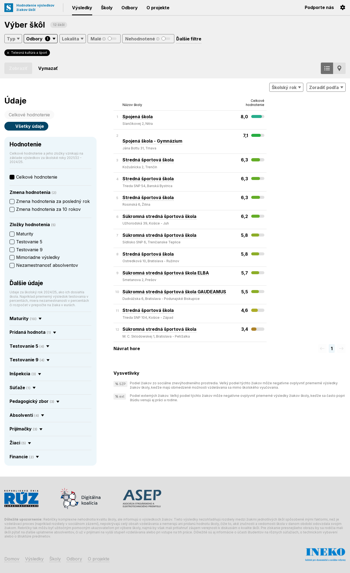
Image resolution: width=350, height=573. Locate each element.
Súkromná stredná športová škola (159, 216)
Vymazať (48, 68)
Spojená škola (137, 116)
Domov (11, 559)
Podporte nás (319, 7)
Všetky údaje (26, 126)
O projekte (157, 7)
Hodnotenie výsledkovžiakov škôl (35, 7)
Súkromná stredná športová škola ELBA (165, 273)
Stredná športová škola (148, 160)
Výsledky (82, 7)
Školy (107, 7)
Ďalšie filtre (188, 39)
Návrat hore (126, 348)
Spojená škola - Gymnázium (152, 138)
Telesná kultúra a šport (29, 53)
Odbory (129, 7)
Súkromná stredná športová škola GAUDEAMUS (174, 291)
